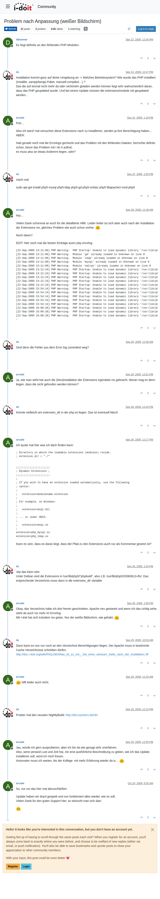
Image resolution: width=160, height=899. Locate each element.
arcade (20, 117)
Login (26, 866)
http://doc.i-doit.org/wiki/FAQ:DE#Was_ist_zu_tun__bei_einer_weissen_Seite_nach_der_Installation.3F (82, 654)
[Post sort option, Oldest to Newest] (129, 29)
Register (13, 866)
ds (17, 72)
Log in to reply (146, 29)
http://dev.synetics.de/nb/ (82, 715)
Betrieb (10, 29)
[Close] (152, 829)
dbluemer (22, 39)
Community (47, 7)
